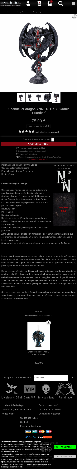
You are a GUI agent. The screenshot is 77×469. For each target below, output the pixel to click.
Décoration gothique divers (38, 12)
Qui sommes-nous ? (48, 405)
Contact (24, 422)
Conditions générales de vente (16, 409)
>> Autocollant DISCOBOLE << (38, 160)
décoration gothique (19, 12)
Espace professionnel (30, 426)
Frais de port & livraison (26, 154)
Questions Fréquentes (49, 413)
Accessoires (6, 12)
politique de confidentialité (13, 467)
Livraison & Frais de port (13, 405)
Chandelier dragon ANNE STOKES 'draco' (38, 353)
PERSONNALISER (64, 456)
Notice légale (8, 413)
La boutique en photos (50, 409)
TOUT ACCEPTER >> (64, 447)
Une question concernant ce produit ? (31, 151)
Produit (38, 311)
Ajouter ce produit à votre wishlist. (30, 148)
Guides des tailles (29, 418)
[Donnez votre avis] (52, 132)
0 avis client (39, 132)
